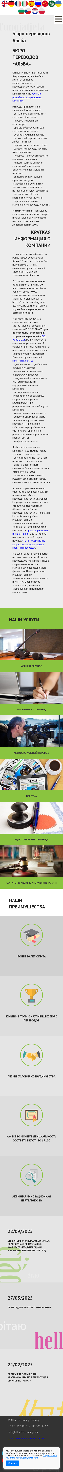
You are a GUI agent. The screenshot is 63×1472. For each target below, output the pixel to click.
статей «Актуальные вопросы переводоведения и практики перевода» (28, 544)
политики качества (22, 360)
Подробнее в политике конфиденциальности (31, 1456)
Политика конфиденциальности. (26, 1438)
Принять (12, 1463)
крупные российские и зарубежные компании (26, 97)
